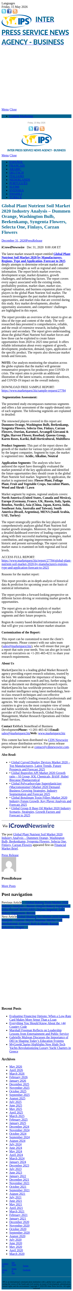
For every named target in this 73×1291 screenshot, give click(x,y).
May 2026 (15, 1066)
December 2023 (19, 1165)
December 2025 (19, 1084)
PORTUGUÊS (18, 183)
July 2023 (15, 1169)
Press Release (10, 855)
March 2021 (17, 1211)
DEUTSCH (16, 172)
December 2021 (19, 1179)
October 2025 (17, 1091)
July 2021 (15, 1197)
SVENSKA (16, 190)
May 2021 (15, 1204)
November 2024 (19, 1130)
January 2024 (17, 1162)
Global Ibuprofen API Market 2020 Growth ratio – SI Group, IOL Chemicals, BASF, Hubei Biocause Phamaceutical (39, 776)
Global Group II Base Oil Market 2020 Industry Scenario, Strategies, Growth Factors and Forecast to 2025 (40, 812)
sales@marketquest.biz (17, 646)
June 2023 (15, 1172)
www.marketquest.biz (51, 733)
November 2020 (19, 1225)
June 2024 (15, 1147)
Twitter (25, 1266)
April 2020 (16, 1250)
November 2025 (19, 1087)
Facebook (26, 1270)
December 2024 (19, 1126)
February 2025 (18, 1119)
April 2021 (16, 1208)
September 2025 (19, 1094)
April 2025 (16, 1112)
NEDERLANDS (19, 179)
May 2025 (15, 1109)
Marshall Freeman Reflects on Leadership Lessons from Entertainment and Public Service (39, 1032)
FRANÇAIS (17, 165)
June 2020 (15, 1243)
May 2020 (15, 1246)
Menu (5, 109)
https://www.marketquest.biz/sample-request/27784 (34, 390)
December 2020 (19, 1222)
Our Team (14, 1263)
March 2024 (17, 1158)
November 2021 (19, 1183)
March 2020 (17, 1253)
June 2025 (15, 1105)
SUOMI (14, 186)
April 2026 (16, 1070)
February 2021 (18, 1215)
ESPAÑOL (16, 162)
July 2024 (15, 1144)
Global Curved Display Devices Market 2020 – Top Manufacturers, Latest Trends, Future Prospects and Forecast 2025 (39, 766)
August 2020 (17, 1236)
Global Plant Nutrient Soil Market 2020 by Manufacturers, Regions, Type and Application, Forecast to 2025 (36, 257)
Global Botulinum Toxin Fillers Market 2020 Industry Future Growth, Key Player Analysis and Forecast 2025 (40, 801)
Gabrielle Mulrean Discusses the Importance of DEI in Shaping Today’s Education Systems (38, 1039)
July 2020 (15, 1239)
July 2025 (15, 1102)
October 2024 (17, 1133)
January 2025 (17, 1123)
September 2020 (19, 1232)
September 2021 (19, 1190)
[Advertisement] (36, 77)
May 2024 (15, 1151)
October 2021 (17, 1186)
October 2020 (17, 1229)
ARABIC (15, 169)
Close (13, 109)
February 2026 (18, 1077)
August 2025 (17, 1098)
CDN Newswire (58, 740)
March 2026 (17, 1073)
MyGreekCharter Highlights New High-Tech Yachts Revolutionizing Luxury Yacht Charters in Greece (40, 1048)
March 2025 (17, 1116)
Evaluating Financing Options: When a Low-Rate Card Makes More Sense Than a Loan (40, 1017)
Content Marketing (21, 116)
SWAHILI (15, 194)
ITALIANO (16, 176)
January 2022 (17, 1176)
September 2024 (19, 1137)
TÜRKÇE (15, 197)
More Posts (9, 886)
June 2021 (15, 1200)
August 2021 (17, 1193)
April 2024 (16, 1155)
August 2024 (17, 1140)
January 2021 (17, 1218)
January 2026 (17, 1080)
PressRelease (34, 240)
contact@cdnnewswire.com (51, 747)
